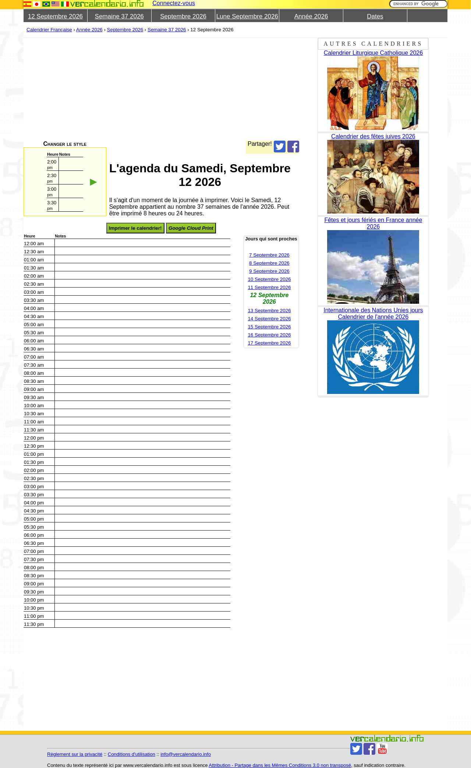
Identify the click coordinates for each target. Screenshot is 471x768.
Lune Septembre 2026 (247, 16)
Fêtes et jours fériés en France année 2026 (373, 223)
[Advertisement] (244, 89)
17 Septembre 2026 (269, 343)
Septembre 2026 (183, 16)
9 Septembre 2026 (269, 271)
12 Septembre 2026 (55, 16)
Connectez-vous (173, 3)
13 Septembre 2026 (269, 310)
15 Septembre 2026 (269, 327)
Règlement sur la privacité (74, 754)
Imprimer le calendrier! (135, 228)
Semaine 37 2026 (119, 16)
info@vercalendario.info (185, 754)
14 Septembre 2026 (269, 318)
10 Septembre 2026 (269, 279)
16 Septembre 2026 (269, 335)
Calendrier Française (49, 29)
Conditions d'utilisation (131, 754)
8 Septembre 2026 (269, 263)
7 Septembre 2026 (269, 255)
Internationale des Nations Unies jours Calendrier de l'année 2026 (373, 313)
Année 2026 (311, 16)
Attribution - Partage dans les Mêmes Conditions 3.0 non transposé (280, 765)
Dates (375, 16)
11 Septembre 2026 (269, 287)
